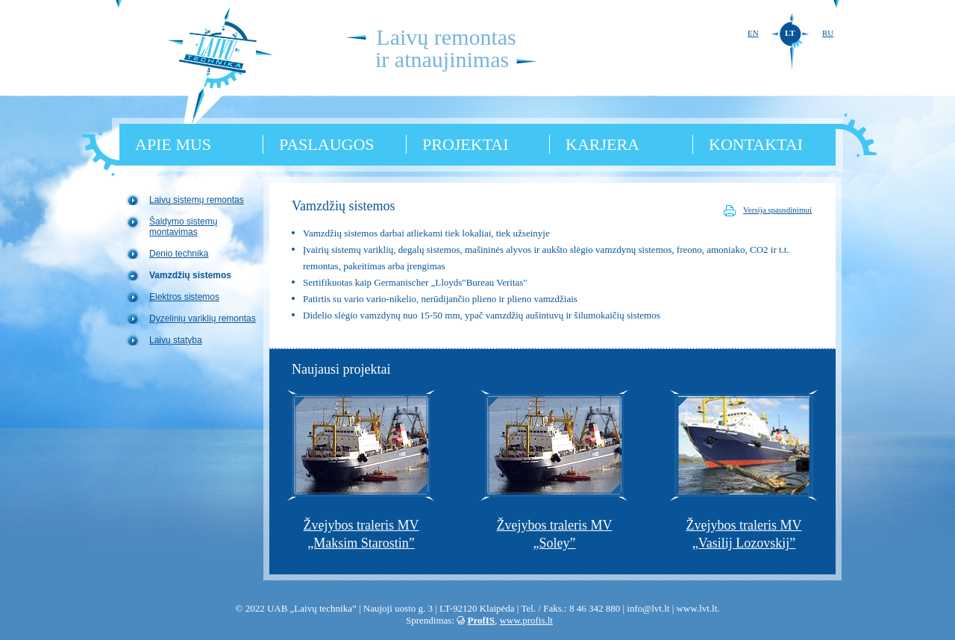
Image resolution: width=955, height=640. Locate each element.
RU (827, 32)
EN (753, 32)
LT (790, 32)
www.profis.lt (526, 620)
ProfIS (481, 620)
